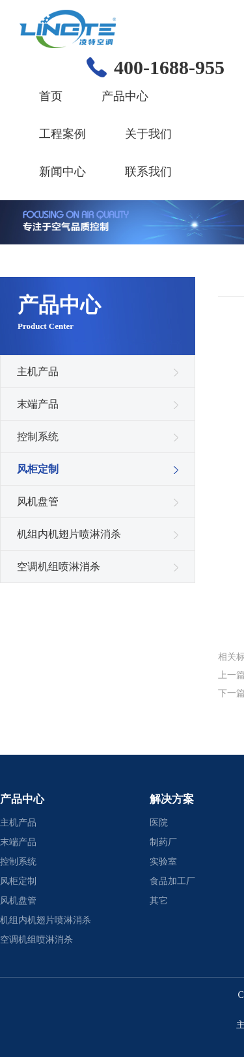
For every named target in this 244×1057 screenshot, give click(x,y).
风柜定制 (38, 469)
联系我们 (148, 171)
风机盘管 (38, 501)
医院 (159, 823)
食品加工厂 (172, 881)
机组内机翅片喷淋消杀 (69, 534)
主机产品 (38, 371)
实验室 (163, 862)
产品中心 (125, 96)
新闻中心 (62, 171)
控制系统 (38, 436)
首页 (50, 96)
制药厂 (163, 842)
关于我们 (148, 133)
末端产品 (38, 404)
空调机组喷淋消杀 (58, 566)
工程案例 (62, 133)
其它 (159, 901)
